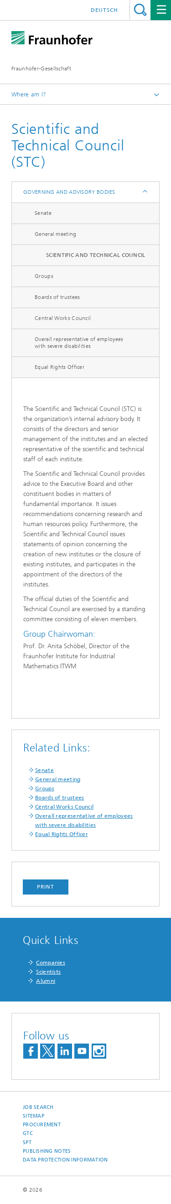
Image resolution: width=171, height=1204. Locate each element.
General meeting (56, 234)
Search (140, 10)
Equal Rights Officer (59, 367)
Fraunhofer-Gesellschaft (41, 68)
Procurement (42, 1125)
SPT (27, 1142)
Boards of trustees (57, 297)
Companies (50, 962)
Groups (44, 276)
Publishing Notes (47, 1151)
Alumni (45, 981)
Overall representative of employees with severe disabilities (79, 342)
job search (38, 1107)
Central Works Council (63, 318)
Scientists (48, 972)
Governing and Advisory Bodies (69, 192)
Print (45, 887)
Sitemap (33, 1116)
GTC (28, 1133)
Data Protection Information (65, 1160)
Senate (43, 213)
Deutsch (104, 10)
